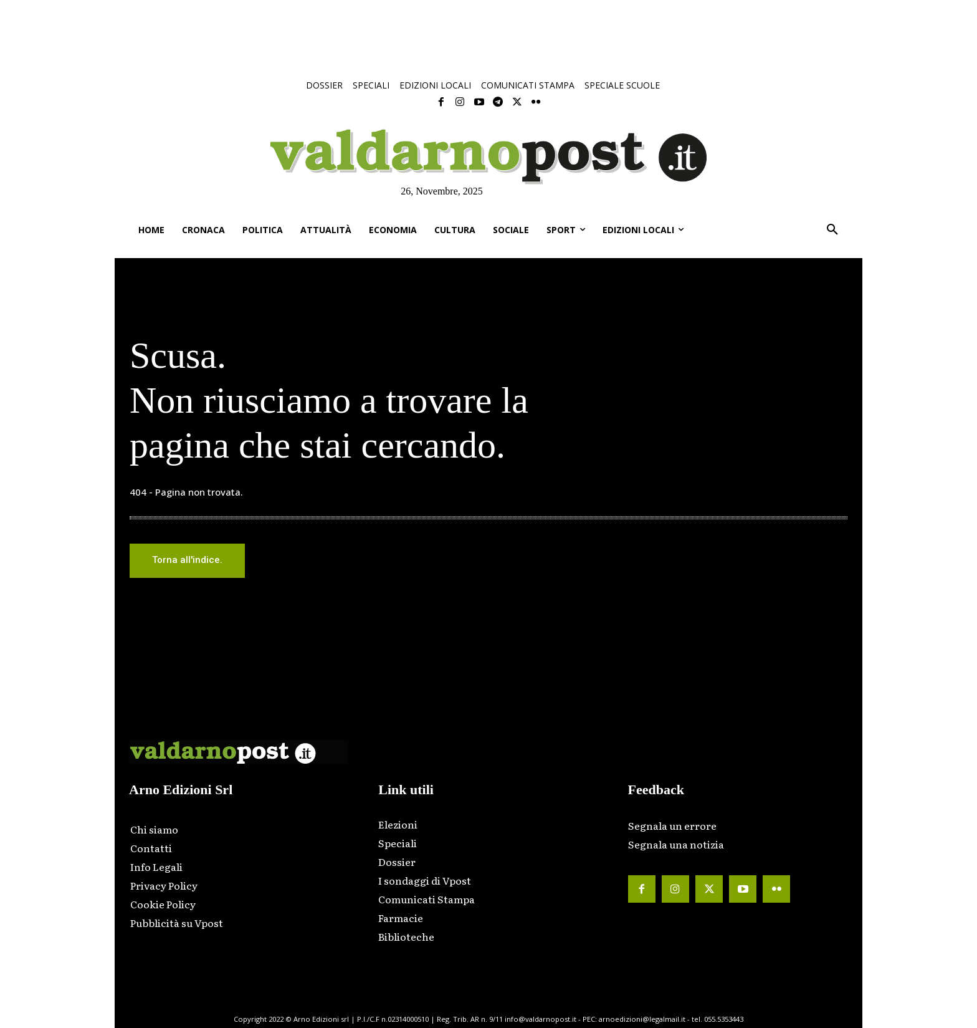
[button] (832, 230)
